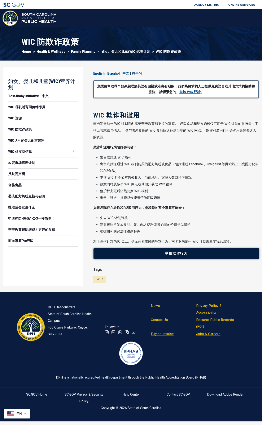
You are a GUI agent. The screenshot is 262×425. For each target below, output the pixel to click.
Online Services (241, 4)
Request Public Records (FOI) (215, 326)
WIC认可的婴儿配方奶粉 (26, 141)
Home (26, 52)
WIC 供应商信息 (20, 152)
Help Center (131, 398)
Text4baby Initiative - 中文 (28, 96)
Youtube (133, 336)
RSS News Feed (120, 336)
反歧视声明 (16, 174)
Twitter (127, 336)
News (155, 309)
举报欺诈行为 (178, 255)
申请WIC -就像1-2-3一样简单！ (31, 218)
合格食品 (15, 185)
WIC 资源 (15, 118)
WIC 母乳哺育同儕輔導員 (26, 107)
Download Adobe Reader (225, 398)
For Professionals (182, 18)
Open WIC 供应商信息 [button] (73, 151)
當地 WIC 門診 (190, 92)
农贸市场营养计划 (21, 163)
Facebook (107, 336)
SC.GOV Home (36, 398)
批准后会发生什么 (21, 207)
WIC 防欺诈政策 (20, 129)
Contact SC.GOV (178, 398)
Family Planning (83, 52)
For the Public (150, 18)
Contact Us (159, 323)
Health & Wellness (75, 18)
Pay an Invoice (162, 337)
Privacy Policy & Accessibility (209, 312)
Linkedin (113, 336)
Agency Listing (206, 4)
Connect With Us (235, 18)
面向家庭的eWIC (20, 241)
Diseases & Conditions (114, 18)
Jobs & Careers (208, 337)
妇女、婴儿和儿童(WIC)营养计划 (125, 52)
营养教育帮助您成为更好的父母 (31, 230)
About (209, 18)
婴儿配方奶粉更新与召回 (26, 196)
